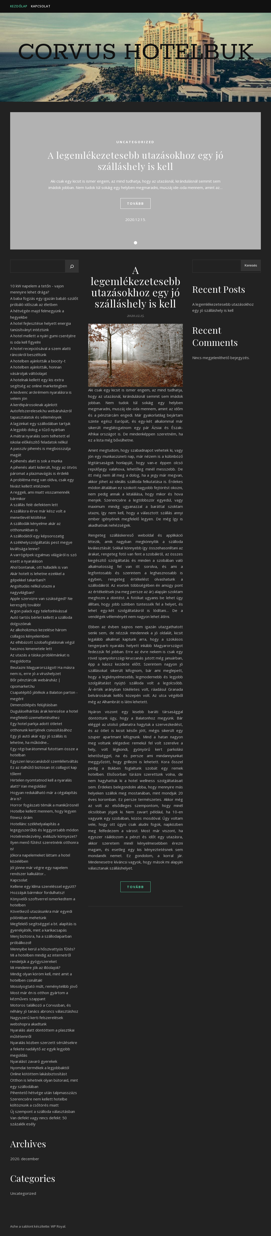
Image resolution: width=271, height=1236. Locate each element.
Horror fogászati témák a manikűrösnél (44, 804)
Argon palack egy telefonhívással (38, 610)
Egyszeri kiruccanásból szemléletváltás (44, 761)
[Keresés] (72, 266)
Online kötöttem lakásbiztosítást (38, 1073)
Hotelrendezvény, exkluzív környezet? (43, 836)
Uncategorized (135, 142)
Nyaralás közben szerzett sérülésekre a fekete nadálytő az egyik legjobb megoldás (43, 1048)
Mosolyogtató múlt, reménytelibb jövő (43, 986)
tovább (135, 203)
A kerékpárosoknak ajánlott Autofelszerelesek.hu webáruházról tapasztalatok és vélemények (41, 411)
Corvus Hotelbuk (135, 52)
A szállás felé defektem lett (34, 504)
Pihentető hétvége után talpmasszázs (43, 1092)
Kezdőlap (18, 6)
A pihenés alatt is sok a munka (36, 460)
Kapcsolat (41, 6)
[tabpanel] (135, 180)
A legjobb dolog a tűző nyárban (37, 429)
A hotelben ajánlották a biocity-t (38, 360)
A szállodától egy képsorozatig (37, 535)
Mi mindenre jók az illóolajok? (35, 967)
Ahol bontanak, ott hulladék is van (39, 567)
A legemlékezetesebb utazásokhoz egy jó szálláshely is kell (136, 160)
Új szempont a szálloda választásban (42, 1111)
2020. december (24, 1158)
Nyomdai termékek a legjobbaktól (39, 1067)
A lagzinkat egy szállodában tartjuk (40, 423)
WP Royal (58, 1226)
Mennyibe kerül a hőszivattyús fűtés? (42, 948)
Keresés (251, 265)
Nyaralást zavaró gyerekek (33, 1061)
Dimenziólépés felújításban (33, 704)
